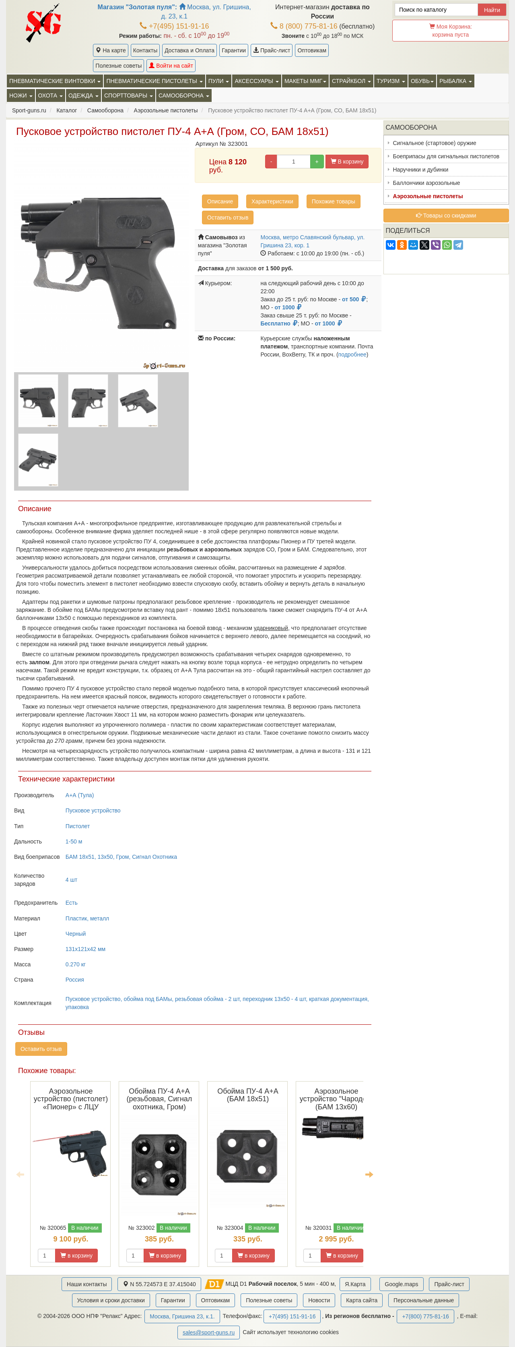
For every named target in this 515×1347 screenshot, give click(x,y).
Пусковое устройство (93, 810)
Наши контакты (87, 1284)
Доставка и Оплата (189, 50)
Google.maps (401, 1284)
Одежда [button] (83, 95)
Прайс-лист (271, 50)
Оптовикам (311, 50)
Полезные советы (118, 65)
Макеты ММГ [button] (305, 81)
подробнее (352, 354)
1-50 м (74, 841)
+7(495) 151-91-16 (174, 26)
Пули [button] (218, 81)
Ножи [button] (21, 95)
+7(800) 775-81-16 (425, 1316)
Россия (75, 979)
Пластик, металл (87, 918)
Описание (220, 201)
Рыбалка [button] (455, 81)
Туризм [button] (391, 81)
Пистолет (78, 826)
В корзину (347, 161)
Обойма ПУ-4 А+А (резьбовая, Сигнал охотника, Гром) (159, 1099)
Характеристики (272, 201)
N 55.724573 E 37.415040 (159, 1284)
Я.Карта (355, 1284)
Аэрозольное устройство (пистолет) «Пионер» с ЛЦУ (71, 1099)
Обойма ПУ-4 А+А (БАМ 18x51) (247, 1095)
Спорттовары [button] (128, 95)
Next (369, 1174)
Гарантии (234, 50)
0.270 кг (76, 964)
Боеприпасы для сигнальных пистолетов (446, 156)
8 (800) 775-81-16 (304, 26)
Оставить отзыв (228, 217)
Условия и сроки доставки (111, 1300)
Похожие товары (333, 201)
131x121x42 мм (85, 949)
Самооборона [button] (184, 95)
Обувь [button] (422, 81)
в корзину (76, 1255)
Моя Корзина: (450, 30)
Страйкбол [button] (351, 81)
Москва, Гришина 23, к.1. (182, 1316)
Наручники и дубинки (421, 169)
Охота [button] (50, 95)
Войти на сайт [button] (171, 65)
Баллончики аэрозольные (426, 183)
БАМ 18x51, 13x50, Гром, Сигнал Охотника (121, 857)
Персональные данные (423, 1300)
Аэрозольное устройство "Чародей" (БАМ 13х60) (336, 1099)
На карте (110, 50)
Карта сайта (361, 1300)
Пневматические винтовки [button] (55, 81)
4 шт (71, 880)
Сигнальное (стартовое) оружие (434, 143)
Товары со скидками (446, 215)
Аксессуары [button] (256, 81)
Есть (72, 902)
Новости (319, 1300)
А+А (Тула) (80, 795)
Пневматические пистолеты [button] (154, 81)
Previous (20, 1174)
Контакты (145, 50)
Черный (76, 933)
